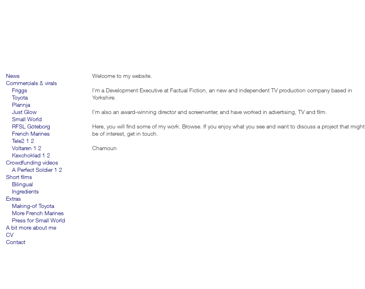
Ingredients (25, 191)
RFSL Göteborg (31, 126)
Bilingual (22, 184)
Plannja (21, 104)
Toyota (20, 97)
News (13, 75)
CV (9, 234)
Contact (15, 241)
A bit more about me (31, 227)
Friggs (19, 90)
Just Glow (24, 111)
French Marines (31, 133)
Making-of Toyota (33, 205)
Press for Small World (38, 220)
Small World (27, 119)
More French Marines (38, 213)
